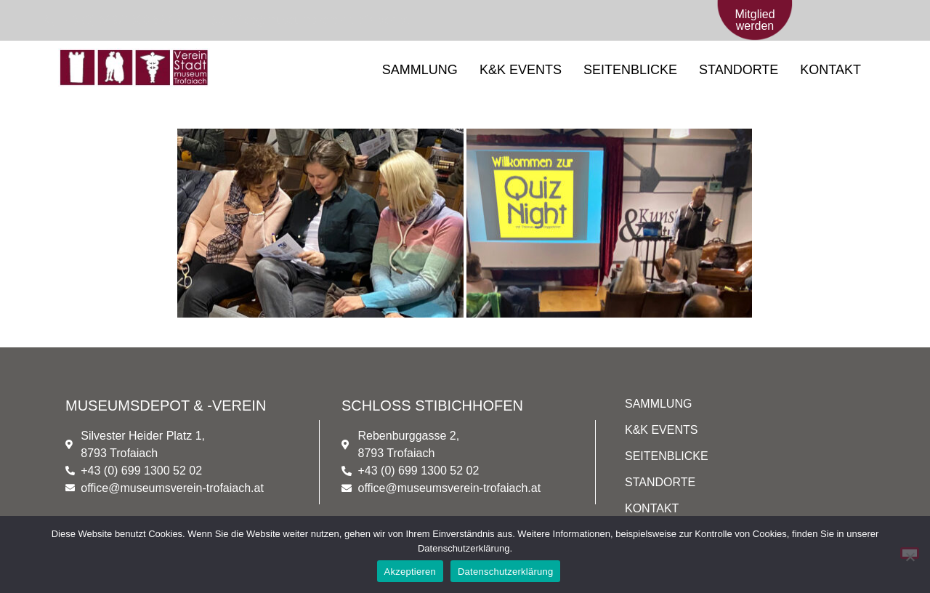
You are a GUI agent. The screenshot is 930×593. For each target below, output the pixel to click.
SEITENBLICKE (630, 69)
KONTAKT (830, 69)
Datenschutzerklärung (505, 571)
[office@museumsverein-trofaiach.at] (309, 20)
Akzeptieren (410, 571)
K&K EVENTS (521, 69)
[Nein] (909, 553)
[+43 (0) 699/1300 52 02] (110, 20)
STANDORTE (738, 69)
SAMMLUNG (420, 69)
